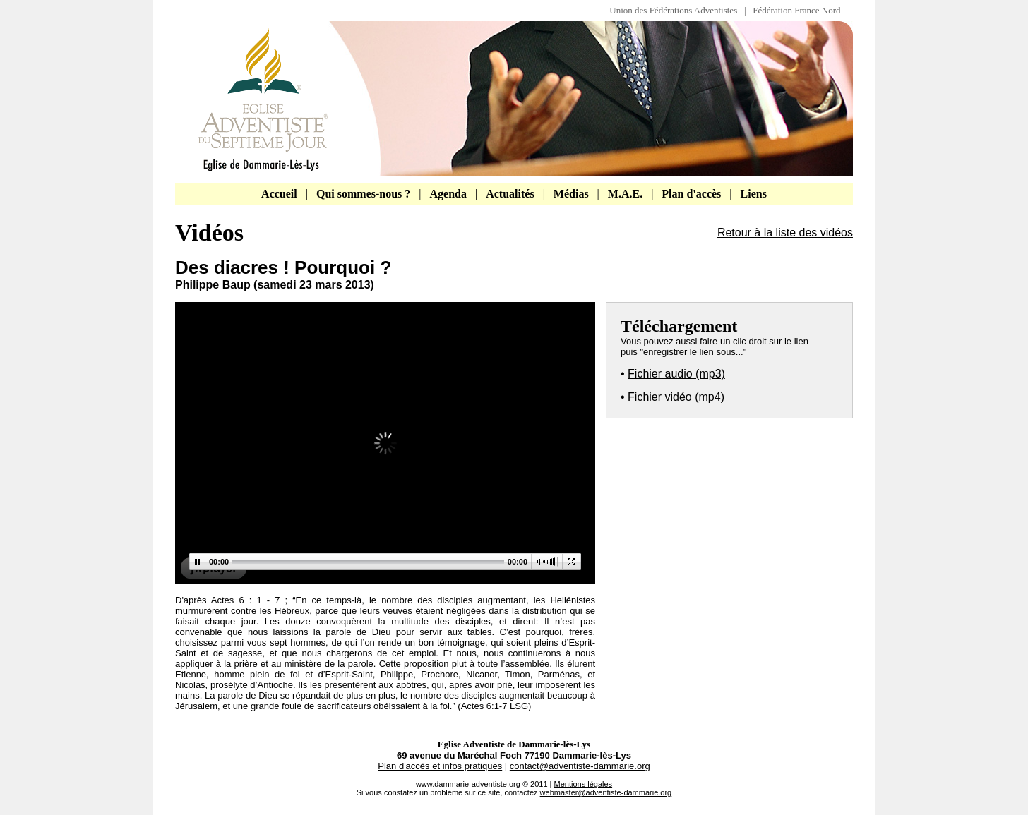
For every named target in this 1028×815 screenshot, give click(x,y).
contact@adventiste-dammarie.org (580, 766)
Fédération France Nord (796, 10)
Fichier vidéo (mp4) (676, 397)
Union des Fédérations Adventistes (676, 10)
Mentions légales (583, 784)
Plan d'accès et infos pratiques (440, 766)
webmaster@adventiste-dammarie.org (606, 792)
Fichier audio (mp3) (676, 374)
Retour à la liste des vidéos (785, 233)
